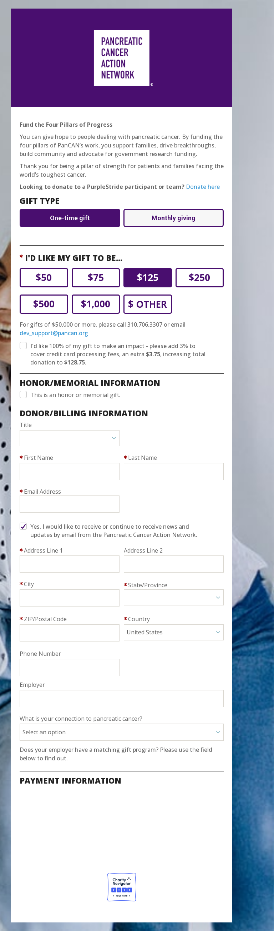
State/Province (147, 585)
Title (26, 425)
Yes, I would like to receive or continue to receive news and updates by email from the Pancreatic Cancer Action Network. (113, 531)
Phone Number (40, 654)
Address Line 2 (143, 550)
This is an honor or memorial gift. (75, 395)
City (29, 584)
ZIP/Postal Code (45, 619)
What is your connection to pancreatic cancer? (81, 719)
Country (139, 619)
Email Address (42, 491)
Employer (32, 685)
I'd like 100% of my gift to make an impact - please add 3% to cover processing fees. (118, 354)
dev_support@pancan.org (54, 333)
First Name (38, 458)
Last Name (142, 458)
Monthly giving (174, 218)
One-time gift (70, 218)
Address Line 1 (43, 550)
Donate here (203, 187)
